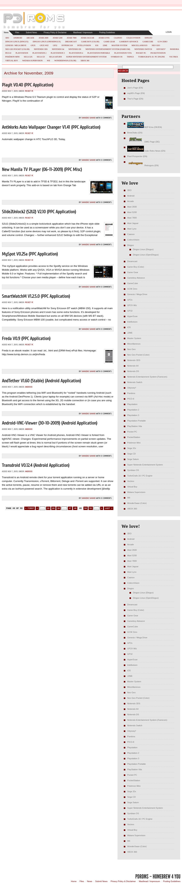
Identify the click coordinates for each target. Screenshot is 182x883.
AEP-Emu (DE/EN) (144, 127)
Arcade (30, 38)
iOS (96, 45)
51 (90, 508)
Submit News (31, 32)
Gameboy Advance (128, 42)
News (6, 32)
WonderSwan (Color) (65, 61)
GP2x (33, 45)
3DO (7, 38)
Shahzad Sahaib (89, 118)
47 (70, 508)
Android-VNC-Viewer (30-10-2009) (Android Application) (49, 423)
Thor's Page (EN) (135, 99)
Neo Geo (156, 45)
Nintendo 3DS (41, 49)
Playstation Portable (98, 53)
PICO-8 (8, 53)
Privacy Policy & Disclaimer (55, 32)
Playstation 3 (58, 53)
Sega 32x (28, 57)
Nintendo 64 (58, 49)
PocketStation (158, 53)
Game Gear (109, 42)
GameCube (148, 42)
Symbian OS (116, 57)
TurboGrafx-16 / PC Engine (151, 57)
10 (48, 508)
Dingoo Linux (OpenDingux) (47, 42)
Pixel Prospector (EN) (137, 156)
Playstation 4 (76, 53)
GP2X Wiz (44, 45)
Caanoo (118, 38)
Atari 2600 (43, 38)
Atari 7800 (71, 38)
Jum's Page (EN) (135, 88)
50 (85, 508)
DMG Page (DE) (143, 142)
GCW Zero (162, 42)
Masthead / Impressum (83, 32)
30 (58, 508)
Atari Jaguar (87, 38)
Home (73, 881)
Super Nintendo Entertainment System (86, 57)
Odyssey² (161, 49)
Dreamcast (71, 42)
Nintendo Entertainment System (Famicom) (108, 49)
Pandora (174, 49)
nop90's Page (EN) (136, 93)
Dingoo (148, 38)
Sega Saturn (55, 57)
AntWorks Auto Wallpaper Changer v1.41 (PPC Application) (51, 127)
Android (17, 38)
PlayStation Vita (123, 53)
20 (53, 508)
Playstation (22, 53)
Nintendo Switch (143, 49)
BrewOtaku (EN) (134, 133)
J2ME (105, 45)
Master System (119, 45)
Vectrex (173, 57)
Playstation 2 (39, 53)
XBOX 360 (85, 61)
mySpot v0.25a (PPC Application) (30, 254)
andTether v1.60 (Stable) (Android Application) (41, 380)
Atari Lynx (104, 38)
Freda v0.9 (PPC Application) (26, 338)
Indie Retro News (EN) (146, 151)
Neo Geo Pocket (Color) (17, 49)
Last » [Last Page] (108, 508)
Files (17, 32)
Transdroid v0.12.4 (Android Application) (35, 465)
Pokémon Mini (12, 57)
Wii (48, 61)
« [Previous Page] (37, 508)
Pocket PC (141, 53)
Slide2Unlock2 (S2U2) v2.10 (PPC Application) (39, 211)
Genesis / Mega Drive (15, 45)
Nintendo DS (74, 49)
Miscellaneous (139, 45)
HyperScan (67, 45)
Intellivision (84, 45)
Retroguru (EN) (143, 165)
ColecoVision (133, 38)
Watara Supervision (32, 61)
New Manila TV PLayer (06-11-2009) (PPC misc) (42, 169)
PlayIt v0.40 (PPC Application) (27, 85)
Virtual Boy (11, 61)
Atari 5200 (57, 38)
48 (75, 508)
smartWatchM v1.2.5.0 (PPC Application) (36, 296)
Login (169, 32)
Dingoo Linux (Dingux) (16, 42)
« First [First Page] (29, 508)
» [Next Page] (101, 508)
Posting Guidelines (107, 32)
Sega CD (41, 57)
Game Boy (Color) (90, 42)
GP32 (55, 45)
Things (130, 57)
